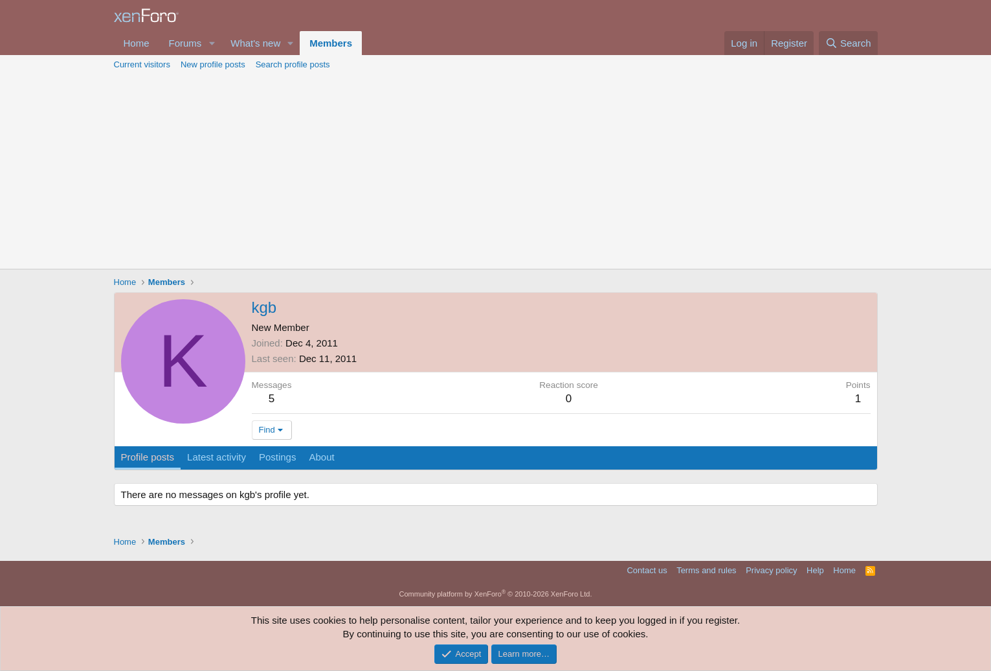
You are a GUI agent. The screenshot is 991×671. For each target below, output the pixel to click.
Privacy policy (771, 570)
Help (815, 570)
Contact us (647, 570)
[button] (212, 43)
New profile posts (213, 64)
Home (137, 43)
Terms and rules (706, 570)
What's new (255, 43)
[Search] (848, 43)
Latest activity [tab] (216, 456)
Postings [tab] (277, 456)
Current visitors (142, 64)
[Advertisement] (495, 171)
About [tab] (321, 456)
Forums (185, 43)
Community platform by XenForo (495, 594)
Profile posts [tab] (148, 456)
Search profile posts (293, 64)
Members (330, 43)
